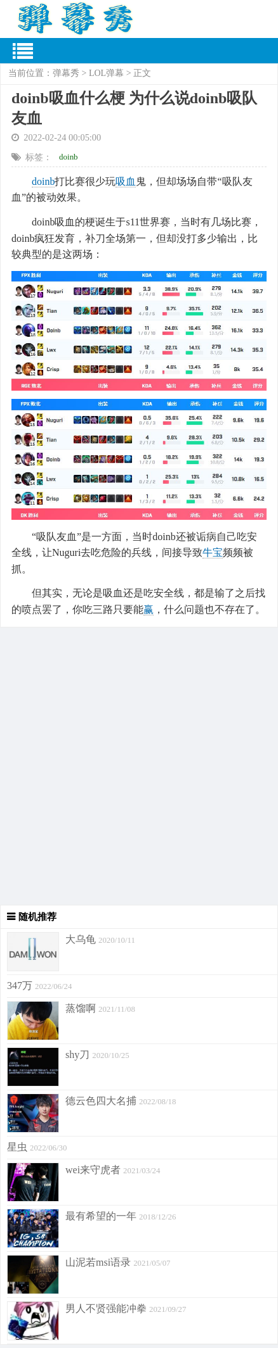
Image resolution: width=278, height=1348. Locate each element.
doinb (68, 156)
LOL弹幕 (106, 73)
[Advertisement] (139, 766)
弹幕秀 (66, 73)
